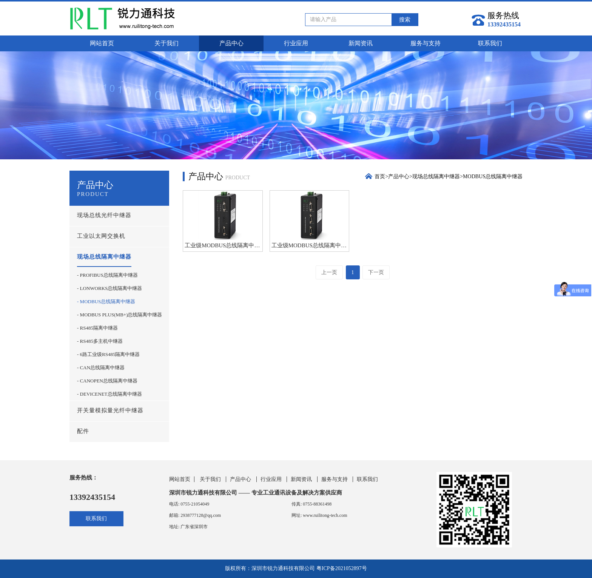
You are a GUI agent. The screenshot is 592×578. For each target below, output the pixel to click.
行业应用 (296, 43)
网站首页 (102, 43)
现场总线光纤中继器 (104, 215)
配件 (83, 431)
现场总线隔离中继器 (104, 257)
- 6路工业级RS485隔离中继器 (108, 354)
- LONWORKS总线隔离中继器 (109, 288)
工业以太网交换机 (101, 236)
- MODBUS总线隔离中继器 (106, 301)
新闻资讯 (360, 43)
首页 (380, 176)
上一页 (329, 272)
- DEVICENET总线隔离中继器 (109, 394)
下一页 (376, 272)
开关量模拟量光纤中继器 (110, 410)
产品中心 (231, 43)
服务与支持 (425, 43)
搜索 (404, 20)
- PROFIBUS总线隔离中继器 (107, 275)
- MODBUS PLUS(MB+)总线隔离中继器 (119, 315)
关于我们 (166, 43)
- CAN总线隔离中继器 (101, 367)
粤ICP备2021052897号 (341, 568)
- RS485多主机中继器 (100, 341)
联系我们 (490, 43)
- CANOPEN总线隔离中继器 (107, 381)
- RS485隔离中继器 (97, 328)
